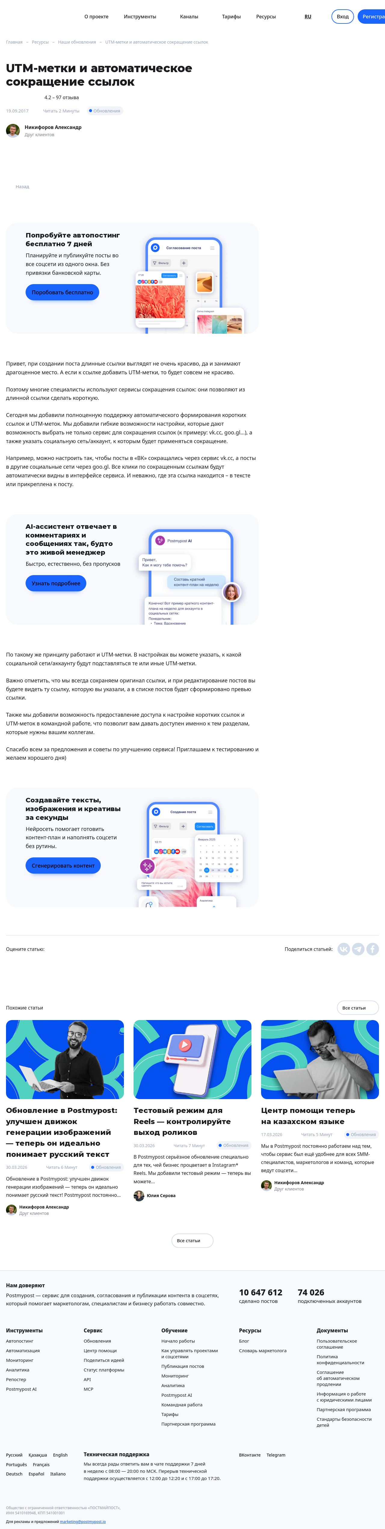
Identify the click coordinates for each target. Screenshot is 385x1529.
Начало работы (178, 1341)
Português (16, 1464)
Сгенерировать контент (63, 865)
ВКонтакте (250, 1455)
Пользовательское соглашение (337, 1344)
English (60, 1455)
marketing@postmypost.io (83, 1521)
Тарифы (231, 16)
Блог (244, 1341)
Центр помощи (100, 1350)
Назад (17, 186)
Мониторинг (19, 1360)
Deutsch (14, 1474)
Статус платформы (104, 1370)
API (87, 1379)
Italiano (58, 1474)
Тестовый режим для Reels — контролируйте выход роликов (182, 1121)
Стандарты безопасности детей (344, 1422)
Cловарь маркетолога (263, 1350)
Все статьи (358, 1007)
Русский (14, 1455)
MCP (88, 1389)
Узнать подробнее (56, 583)
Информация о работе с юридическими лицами (344, 1397)
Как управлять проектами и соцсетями (189, 1353)
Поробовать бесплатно (62, 292)
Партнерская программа (188, 1424)
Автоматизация (23, 1350)
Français (41, 1464)
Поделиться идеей (104, 1360)
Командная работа (181, 1405)
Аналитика (17, 1370)
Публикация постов (182, 1366)
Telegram (276, 1455)
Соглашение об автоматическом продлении (338, 1378)
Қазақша (38, 1455)
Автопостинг (19, 1341)
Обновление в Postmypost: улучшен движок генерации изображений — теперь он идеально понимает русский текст (61, 1132)
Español (36, 1474)
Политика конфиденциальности (340, 1359)
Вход (343, 16)
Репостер (16, 1379)
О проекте (97, 16)
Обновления (107, 111)
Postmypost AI (21, 1389)
